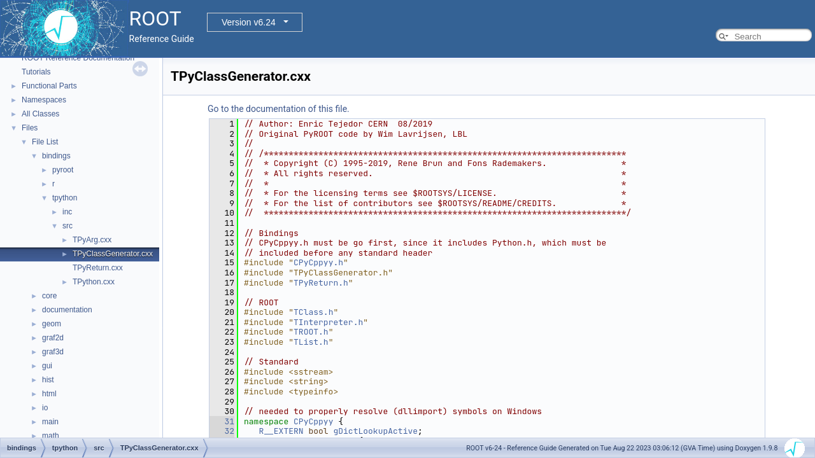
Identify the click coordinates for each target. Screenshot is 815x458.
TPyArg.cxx (92, 239)
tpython (64, 197)
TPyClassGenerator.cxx (113, 253)
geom (51, 323)
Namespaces (44, 99)
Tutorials (36, 71)
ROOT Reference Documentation (78, 57)
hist (48, 379)
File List (45, 141)
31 (221, 421)
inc (67, 211)
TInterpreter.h (328, 322)
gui (47, 365)
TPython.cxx (94, 281)
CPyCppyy (313, 421)
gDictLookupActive (375, 431)
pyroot (62, 169)
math (50, 435)
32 (221, 431)
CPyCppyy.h (318, 262)
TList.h (311, 342)
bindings (56, 155)
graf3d (53, 351)
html (49, 393)
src (67, 225)
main (50, 421)
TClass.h (313, 312)
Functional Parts (49, 85)
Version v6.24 (249, 22)
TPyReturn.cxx (98, 267)
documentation (67, 309)
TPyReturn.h (321, 282)
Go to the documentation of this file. (279, 109)
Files (30, 127)
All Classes (40, 113)
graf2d (53, 337)
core (49, 295)
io (45, 407)
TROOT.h (311, 331)
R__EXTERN (281, 431)
